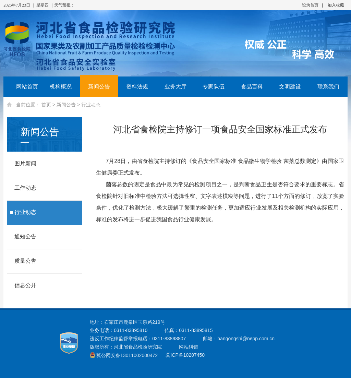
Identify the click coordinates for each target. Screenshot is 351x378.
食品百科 (252, 87)
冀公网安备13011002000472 (127, 355)
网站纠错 (188, 347)
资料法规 (137, 87)
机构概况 (61, 87)
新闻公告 (99, 87)
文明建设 (290, 87)
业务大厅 (175, 87)
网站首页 (22, 86)
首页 (46, 104)
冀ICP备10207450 (185, 355)
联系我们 (328, 87)
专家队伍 (214, 87)
